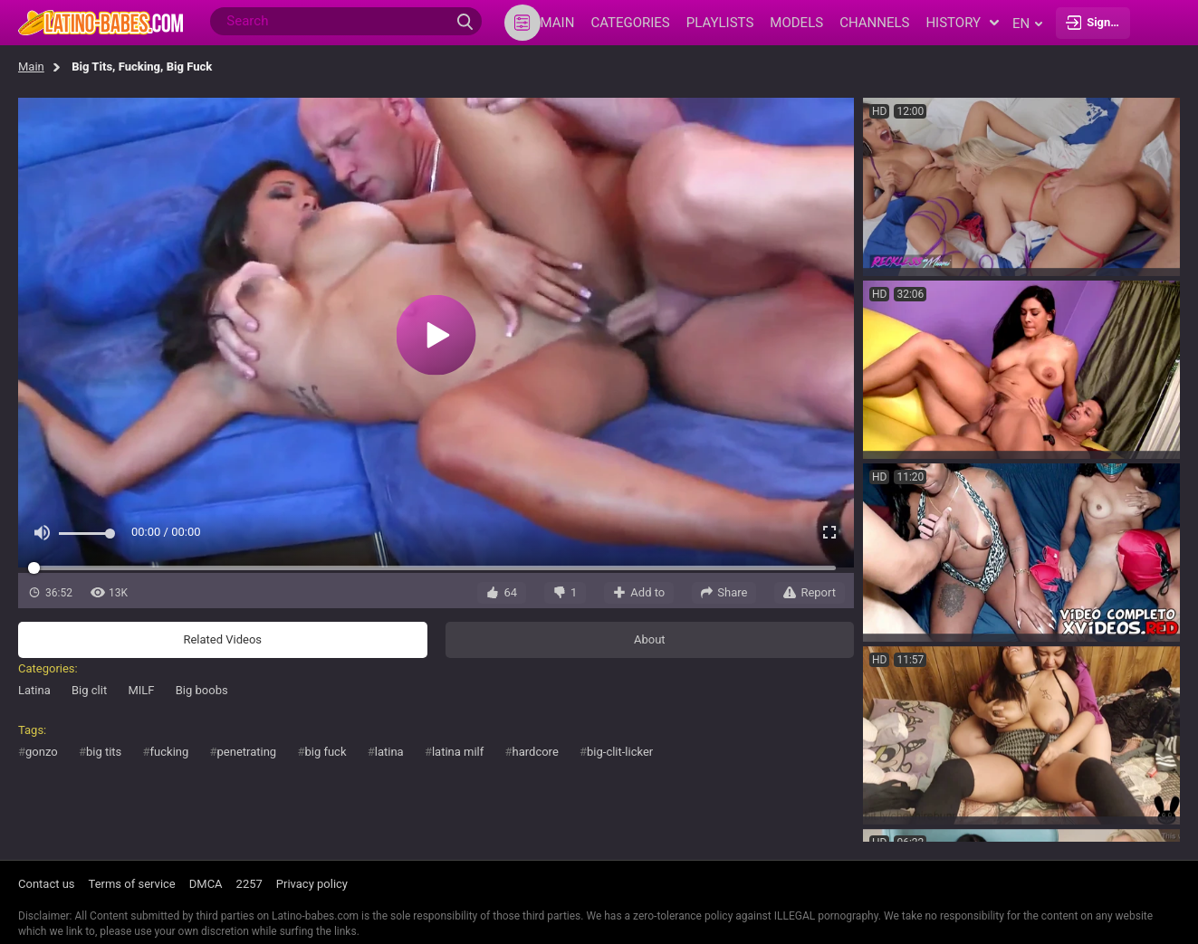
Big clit (89, 690)
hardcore (536, 751)
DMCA (206, 884)
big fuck (325, 751)
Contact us (46, 884)
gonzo (41, 751)
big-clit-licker (620, 751)
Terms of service (132, 884)
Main (31, 66)
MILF (141, 690)
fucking (169, 751)
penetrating (247, 751)
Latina (34, 690)
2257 (249, 884)
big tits (103, 751)
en (1027, 23)
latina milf (458, 751)
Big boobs (202, 690)
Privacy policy (312, 884)
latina (389, 751)
